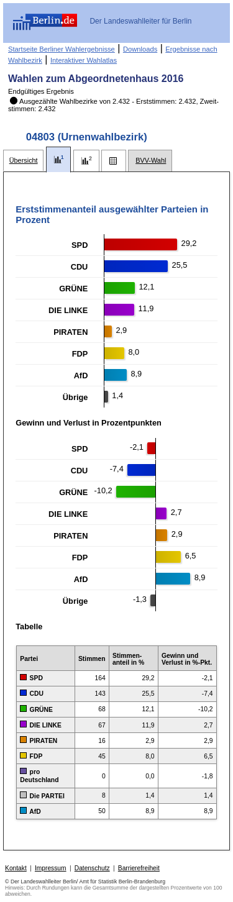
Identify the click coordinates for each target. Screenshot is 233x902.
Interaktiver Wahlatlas (83, 60)
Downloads (140, 49)
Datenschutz (92, 868)
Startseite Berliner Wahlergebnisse (61, 49)
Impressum (50, 868)
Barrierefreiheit (139, 868)
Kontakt (16, 868)
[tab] (23, 160)
